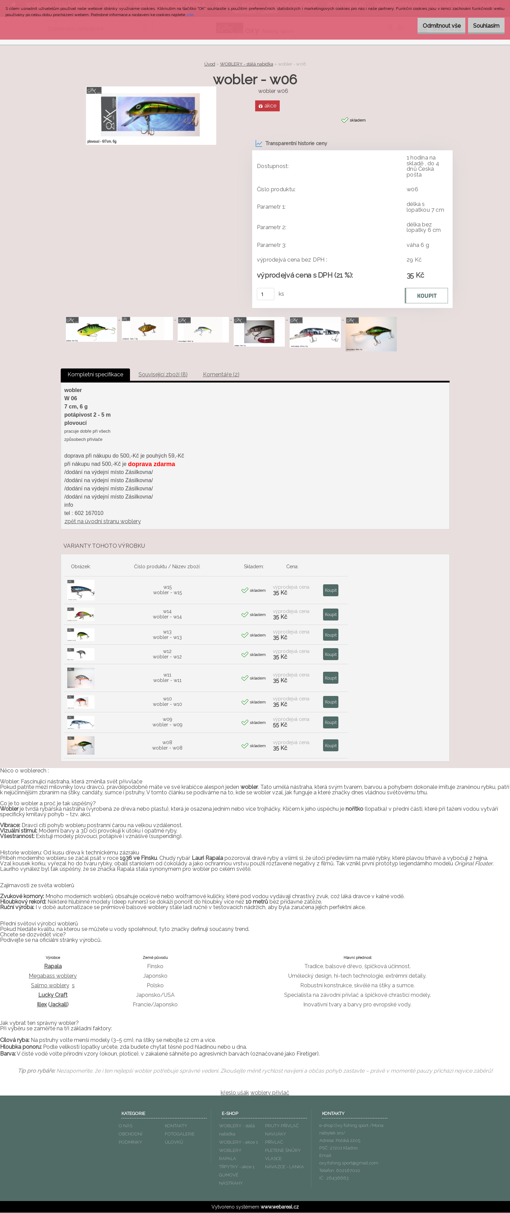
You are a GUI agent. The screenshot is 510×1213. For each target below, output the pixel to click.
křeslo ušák (235, 1093)
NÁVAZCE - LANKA (284, 1167)
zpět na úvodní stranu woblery (102, 521)
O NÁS (125, 1126)
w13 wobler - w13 (167, 634)
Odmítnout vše (431, 26)
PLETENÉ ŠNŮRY (283, 1150)
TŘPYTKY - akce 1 (236, 1167)
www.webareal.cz (280, 1207)
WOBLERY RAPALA (230, 1154)
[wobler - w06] (151, 89)
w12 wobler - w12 (167, 654)
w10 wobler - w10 (167, 701)
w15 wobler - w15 (167, 590)
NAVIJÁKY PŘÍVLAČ (275, 1138)
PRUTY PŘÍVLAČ (282, 1126)
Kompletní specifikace (95, 375)
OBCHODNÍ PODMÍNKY (130, 1138)
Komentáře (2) (221, 375)
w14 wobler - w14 (167, 614)
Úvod (209, 64)
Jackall (58, 1005)
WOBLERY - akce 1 (238, 1142)
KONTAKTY (176, 1126)
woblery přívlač (269, 1093)
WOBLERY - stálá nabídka (246, 64)
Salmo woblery (50, 985)
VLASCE (273, 1158)
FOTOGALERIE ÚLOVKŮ (180, 1138)
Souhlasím (483, 26)
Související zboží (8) (163, 375)
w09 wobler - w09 (167, 722)
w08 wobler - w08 (167, 745)
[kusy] (265, 294)
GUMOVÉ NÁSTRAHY (231, 1179)
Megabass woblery (53, 976)
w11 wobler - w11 (167, 677)
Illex (42, 1005)
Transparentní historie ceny (291, 143)
